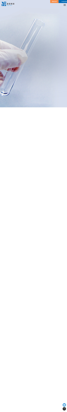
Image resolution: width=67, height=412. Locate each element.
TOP (64, 409)
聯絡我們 (54, 1)
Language (64, 1)
